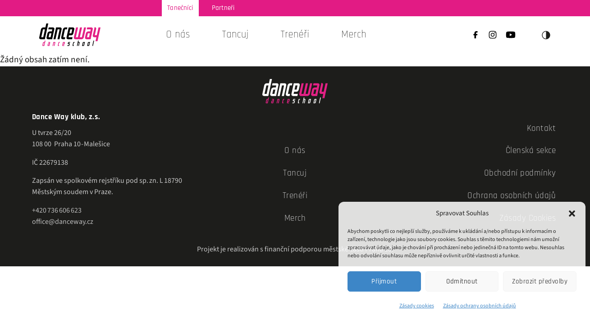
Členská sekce (531, 150)
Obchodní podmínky (520, 173)
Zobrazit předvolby (539, 281)
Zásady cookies (416, 306)
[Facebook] (475, 36)
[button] (571, 213)
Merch (353, 34)
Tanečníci (180, 8)
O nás (178, 34)
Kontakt (541, 128)
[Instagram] (492, 36)
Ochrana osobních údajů (511, 195)
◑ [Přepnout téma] (546, 35)
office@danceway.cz (62, 222)
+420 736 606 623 (57, 210)
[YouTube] (510, 36)
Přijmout (384, 281)
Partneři (223, 8)
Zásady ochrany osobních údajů (479, 306)
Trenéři (294, 34)
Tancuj (294, 173)
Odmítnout (462, 281)
